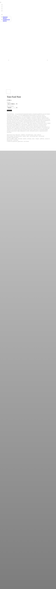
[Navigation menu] (1, 0)
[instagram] (4, 14)
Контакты (6, 10)
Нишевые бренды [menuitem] (5, 17)
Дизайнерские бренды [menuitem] (6, 20)
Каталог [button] (6, 5)
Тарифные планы (9, 7)
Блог (4, 9)
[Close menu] (0, 2)
